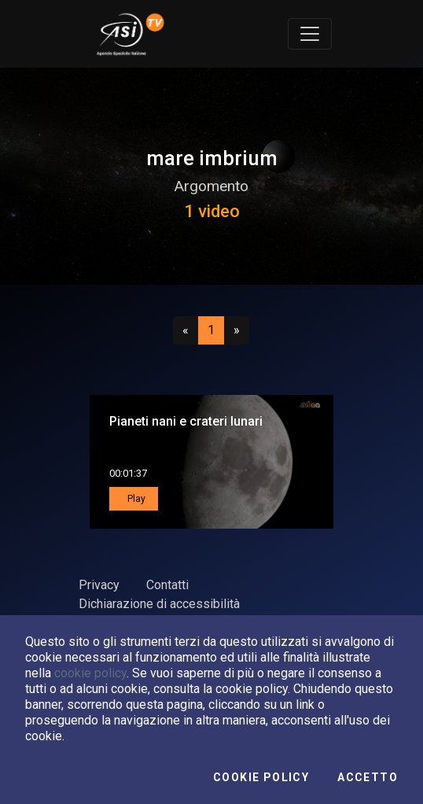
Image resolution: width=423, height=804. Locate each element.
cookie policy (90, 673)
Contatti (167, 584)
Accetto (367, 777)
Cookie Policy (261, 777)
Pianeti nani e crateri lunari (186, 421)
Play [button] (135, 498)
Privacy (99, 584)
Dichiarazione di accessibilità (159, 603)
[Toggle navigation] (310, 34)
